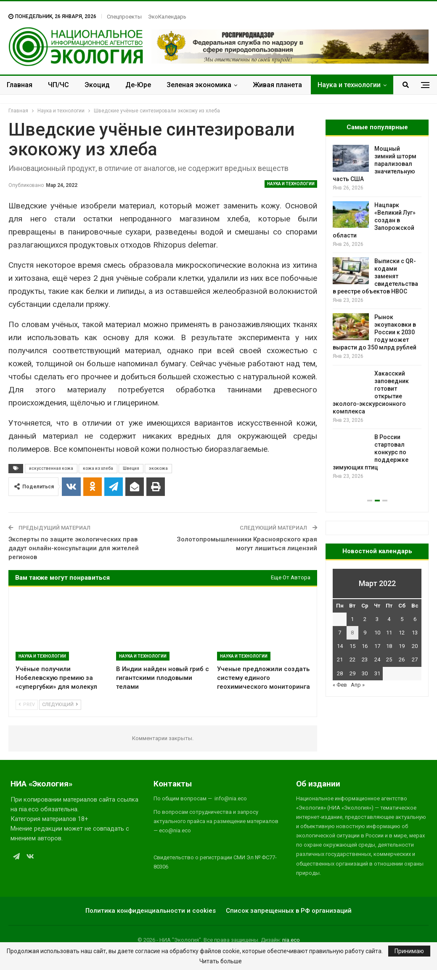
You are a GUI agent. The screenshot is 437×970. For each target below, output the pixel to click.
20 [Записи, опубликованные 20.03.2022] (415, 646)
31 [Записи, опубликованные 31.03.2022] (377, 673)
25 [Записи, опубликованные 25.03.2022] (389, 659)
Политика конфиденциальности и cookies (150, 910)
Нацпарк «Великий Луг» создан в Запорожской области (374, 220)
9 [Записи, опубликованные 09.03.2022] (364, 632)
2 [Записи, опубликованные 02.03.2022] (364, 619)
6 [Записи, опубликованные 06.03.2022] (414, 619)
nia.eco (291, 940)
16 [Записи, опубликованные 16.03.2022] (365, 646)
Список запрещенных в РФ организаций (289, 910)
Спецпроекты (124, 16)
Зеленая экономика (199, 85)
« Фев (340, 685)
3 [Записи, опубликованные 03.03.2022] (377, 619)
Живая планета (277, 85)
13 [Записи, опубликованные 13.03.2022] (415, 632)
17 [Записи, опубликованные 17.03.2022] (377, 646)
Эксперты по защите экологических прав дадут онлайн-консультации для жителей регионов (73, 548)
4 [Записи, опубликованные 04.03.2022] (388, 619)
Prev (27, 704)
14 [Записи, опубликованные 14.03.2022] (340, 646)
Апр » (358, 685)
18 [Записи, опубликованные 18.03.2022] (389, 646)
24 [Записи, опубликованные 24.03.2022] (377, 659)
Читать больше (220, 961)
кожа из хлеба (98, 468)
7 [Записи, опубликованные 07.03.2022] (339, 632)
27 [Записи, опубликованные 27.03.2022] (415, 659)
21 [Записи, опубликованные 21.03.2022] (340, 659)
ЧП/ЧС (58, 85)
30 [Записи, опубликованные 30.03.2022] (365, 673)
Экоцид (97, 85)
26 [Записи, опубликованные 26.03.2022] (402, 659)
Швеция (131, 468)
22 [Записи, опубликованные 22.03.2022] (352, 659)
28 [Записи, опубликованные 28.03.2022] (340, 673)
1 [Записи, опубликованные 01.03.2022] (352, 619)
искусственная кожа (51, 468)
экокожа (158, 468)
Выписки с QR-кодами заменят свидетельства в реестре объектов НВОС (375, 276)
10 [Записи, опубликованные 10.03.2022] (377, 632)
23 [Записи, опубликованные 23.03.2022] (365, 659)
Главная (19, 85)
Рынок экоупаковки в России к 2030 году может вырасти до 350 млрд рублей (374, 332)
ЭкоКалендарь (167, 16)
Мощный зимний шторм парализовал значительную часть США (374, 163)
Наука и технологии (349, 85)
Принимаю (409, 951)
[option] (377, 312)
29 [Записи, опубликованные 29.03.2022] (352, 673)
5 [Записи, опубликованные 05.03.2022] (401, 619)
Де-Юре (138, 85)
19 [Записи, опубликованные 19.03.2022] (402, 646)
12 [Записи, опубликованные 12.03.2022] (402, 632)
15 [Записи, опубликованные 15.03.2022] (352, 646)
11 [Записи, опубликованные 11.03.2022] (389, 632)
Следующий (60, 704)
